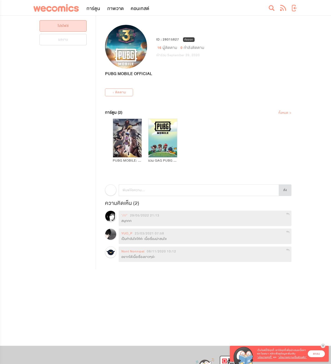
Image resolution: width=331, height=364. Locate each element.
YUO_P (127, 233)
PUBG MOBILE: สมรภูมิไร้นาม (135, 160)
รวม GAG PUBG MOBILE (167, 160)
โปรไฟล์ (63, 26)
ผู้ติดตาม (167, 47)
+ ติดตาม (119, 92)
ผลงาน (63, 39)
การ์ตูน (93, 9)
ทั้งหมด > (284, 113)
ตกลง (316, 353)
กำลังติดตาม (192, 47)
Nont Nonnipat (133, 251)
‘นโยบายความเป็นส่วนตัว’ (292, 357)
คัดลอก (189, 39)
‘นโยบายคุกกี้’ (264, 357)
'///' (124, 215)
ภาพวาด (115, 9)
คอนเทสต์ (140, 9)
